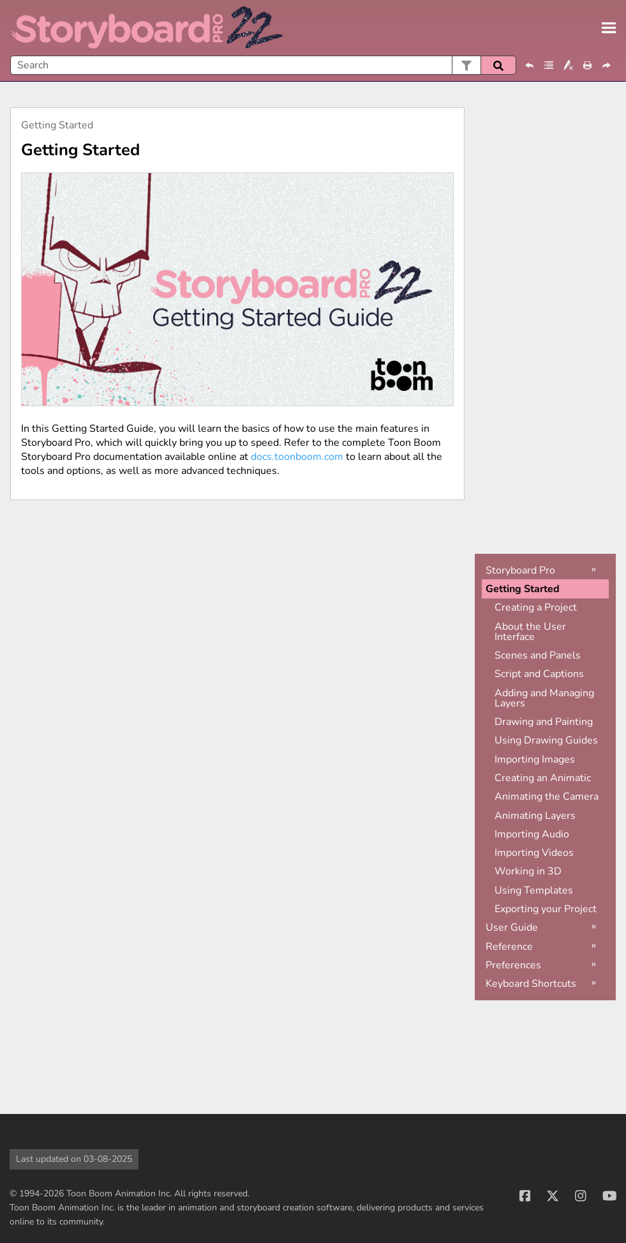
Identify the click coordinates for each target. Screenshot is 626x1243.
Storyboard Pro (520, 570)
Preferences (513, 965)
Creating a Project (536, 607)
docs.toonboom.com (297, 457)
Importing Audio (532, 834)
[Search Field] (263, 65)
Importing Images (535, 759)
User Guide (512, 927)
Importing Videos (534, 853)
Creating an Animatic (543, 778)
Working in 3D (528, 871)
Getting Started (523, 589)
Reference (509, 947)
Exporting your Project (546, 909)
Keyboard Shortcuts (531, 984)
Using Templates (534, 890)
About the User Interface (530, 632)
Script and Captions (539, 674)
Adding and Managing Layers (544, 698)
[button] (466, 65)
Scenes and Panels (538, 655)
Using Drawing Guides (546, 740)
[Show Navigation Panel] (608, 28)
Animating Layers (535, 816)
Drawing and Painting (544, 722)
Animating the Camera (547, 796)
